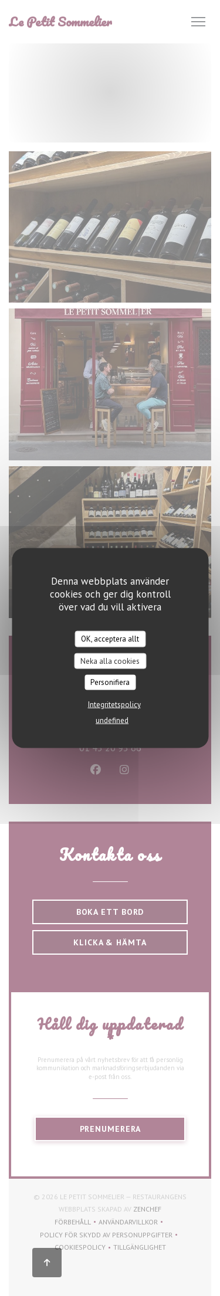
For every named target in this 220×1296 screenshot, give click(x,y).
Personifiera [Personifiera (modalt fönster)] (110, 682)
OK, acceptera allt (110, 639)
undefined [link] (112, 720)
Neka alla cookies (110, 661)
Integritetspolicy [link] (114, 704)
